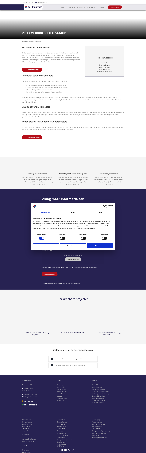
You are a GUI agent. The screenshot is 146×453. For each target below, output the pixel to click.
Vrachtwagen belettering (100, 424)
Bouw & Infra (96, 385)
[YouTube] (62, 450)
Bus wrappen (96, 429)
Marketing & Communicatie (100, 391)
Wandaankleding (27, 420)
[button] (73, 359)
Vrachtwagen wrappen (99, 433)
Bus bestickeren (97, 426)
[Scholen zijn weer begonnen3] (37, 310)
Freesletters (25, 429)
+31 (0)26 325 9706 (28, 2)
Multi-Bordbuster (104, 69)
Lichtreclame (61, 424)
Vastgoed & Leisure (98, 403)
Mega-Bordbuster (104, 67)
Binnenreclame (61, 387)
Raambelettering (27, 424)
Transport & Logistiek (98, 400)
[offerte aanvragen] (32, 70)
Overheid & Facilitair (98, 396)
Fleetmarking (96, 435)
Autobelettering (97, 422)
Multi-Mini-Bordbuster (104, 72)
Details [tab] (73, 212)
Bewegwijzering (27, 422)
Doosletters (60, 431)
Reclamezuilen (61, 426)
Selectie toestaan (73, 246)
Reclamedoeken (62, 433)
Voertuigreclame (62, 391)
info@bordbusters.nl (42, 2)
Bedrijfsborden (26, 426)
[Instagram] (65, 450)
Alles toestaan (100, 246)
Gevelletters (61, 429)
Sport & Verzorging (98, 398)
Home (23, 41)
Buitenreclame (61, 389)
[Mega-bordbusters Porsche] (73, 310)
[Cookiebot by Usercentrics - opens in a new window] (105, 206)
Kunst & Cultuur (97, 387)
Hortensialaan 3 (29, 388)
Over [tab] (101, 212)
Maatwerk (60, 396)
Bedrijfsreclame (62, 398)
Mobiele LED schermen (29, 439)
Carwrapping (96, 420)
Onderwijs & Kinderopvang (100, 394)
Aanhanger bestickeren (99, 437)
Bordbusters (61, 385)
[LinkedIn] (73, 450)
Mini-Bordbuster (104, 65)
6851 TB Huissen (27, 391)
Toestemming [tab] (45, 212)
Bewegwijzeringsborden (64, 440)
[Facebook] (58, 450)
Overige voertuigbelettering (101, 431)
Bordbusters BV (27, 385)
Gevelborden (61, 442)
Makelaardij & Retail (98, 389)
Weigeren (46, 246)
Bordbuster (104, 63)
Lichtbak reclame (62, 435)
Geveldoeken (61, 437)
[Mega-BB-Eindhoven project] (108, 310)
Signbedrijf (60, 400)
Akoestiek (25, 431)
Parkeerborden (61, 444)
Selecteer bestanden (73, 259)
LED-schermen (61, 394)
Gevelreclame (61, 420)
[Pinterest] (69, 450)
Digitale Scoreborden (28, 441)
